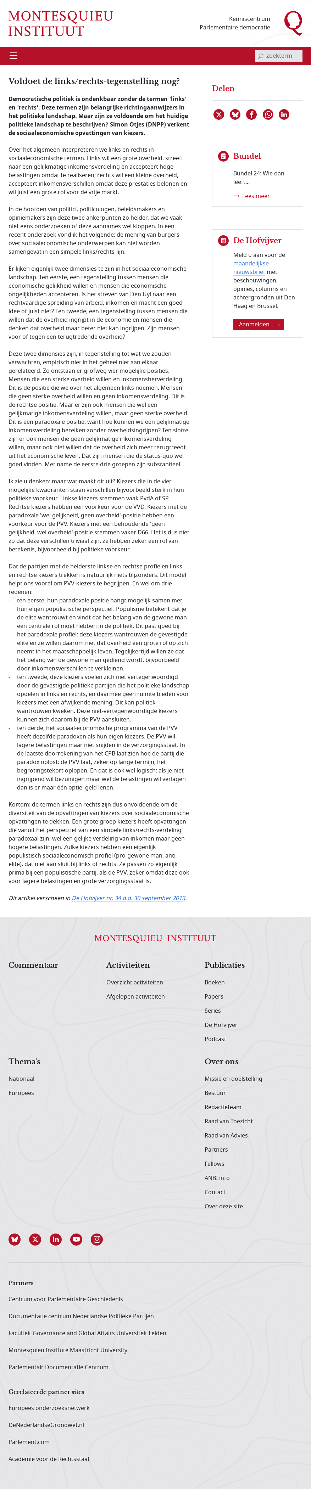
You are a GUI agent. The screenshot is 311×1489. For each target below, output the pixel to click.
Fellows (214, 1164)
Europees (21, 1093)
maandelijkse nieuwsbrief (251, 267)
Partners (216, 1150)
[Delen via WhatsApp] (268, 114)
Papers (214, 997)
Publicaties (225, 965)
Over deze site (224, 1206)
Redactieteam (223, 1107)
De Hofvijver (221, 1025)
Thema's (24, 1062)
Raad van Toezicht (229, 1121)
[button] (19, 1240)
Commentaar (33, 965)
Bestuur (215, 1093)
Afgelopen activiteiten (135, 997)
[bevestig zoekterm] (261, 56)
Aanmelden (259, 324)
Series (213, 1011)
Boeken (215, 982)
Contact (215, 1192)
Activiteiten (128, 965)
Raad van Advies (226, 1135)
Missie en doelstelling (233, 1079)
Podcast (215, 1039)
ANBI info (217, 1178)
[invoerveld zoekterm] (278, 56)
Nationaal (21, 1079)
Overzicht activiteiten (134, 982)
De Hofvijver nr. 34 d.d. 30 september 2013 (128, 898)
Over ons (221, 1062)
